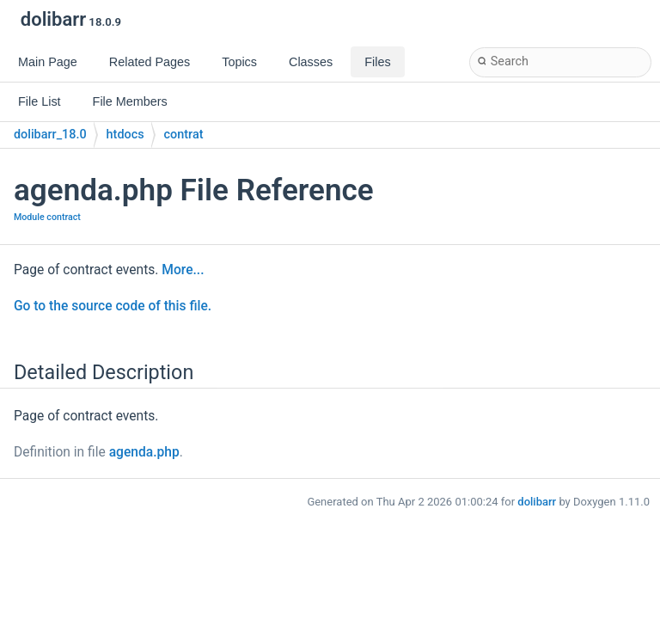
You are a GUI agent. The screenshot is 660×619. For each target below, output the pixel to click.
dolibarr (536, 501)
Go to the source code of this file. (112, 306)
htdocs (125, 134)
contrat (184, 134)
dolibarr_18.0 (50, 134)
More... (183, 270)
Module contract (47, 217)
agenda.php (144, 452)
